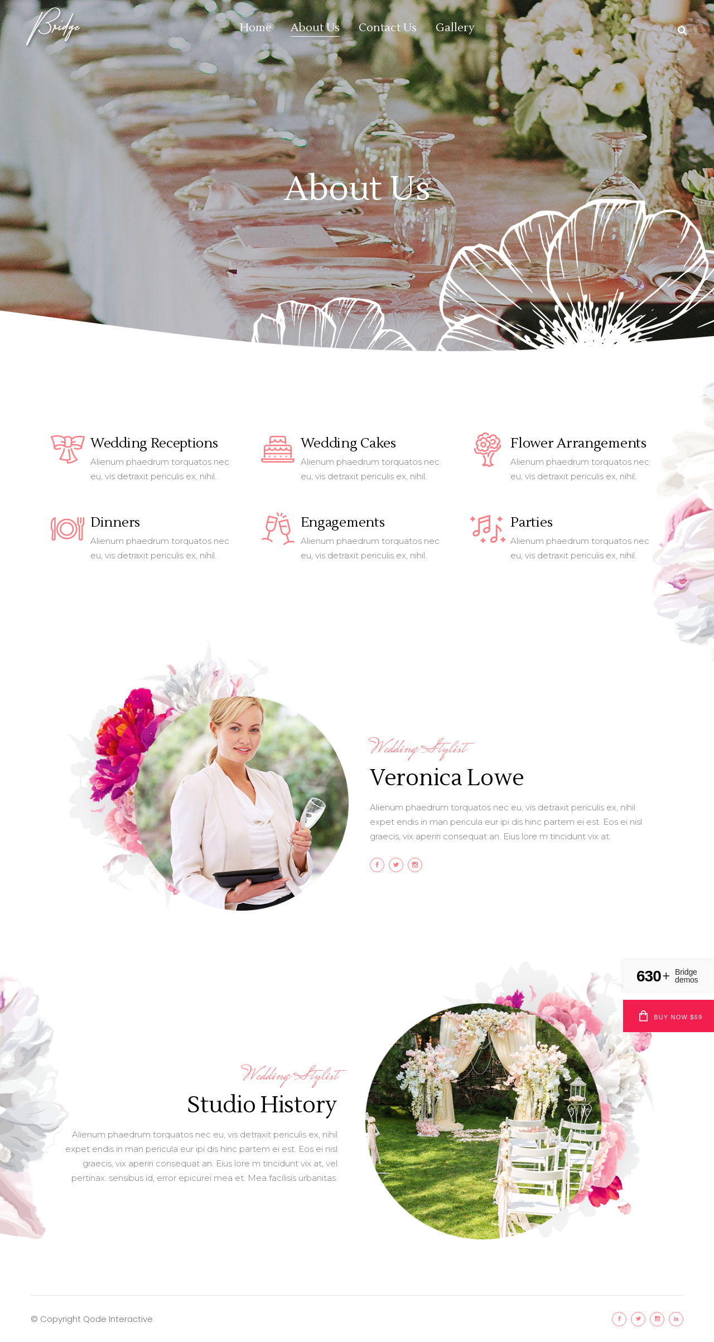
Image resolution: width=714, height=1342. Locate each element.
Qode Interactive (118, 1319)
